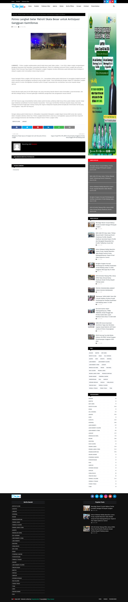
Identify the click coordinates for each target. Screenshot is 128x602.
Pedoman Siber (25, 1)
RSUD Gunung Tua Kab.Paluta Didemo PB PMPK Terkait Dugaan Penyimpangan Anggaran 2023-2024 (106, 338)
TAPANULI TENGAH (93, 388)
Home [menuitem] (30, 6)
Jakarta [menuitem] (55, 6)
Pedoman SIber (112, 599)
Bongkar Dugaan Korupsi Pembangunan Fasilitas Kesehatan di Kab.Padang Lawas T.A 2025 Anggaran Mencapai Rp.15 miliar (102, 198)
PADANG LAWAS (101, 370)
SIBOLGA (102, 382)
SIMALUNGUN (110, 382)
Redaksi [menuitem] (36, 6)
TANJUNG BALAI (92, 385)
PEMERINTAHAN (92, 379)
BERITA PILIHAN (21, 14)
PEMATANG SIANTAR (103, 376)
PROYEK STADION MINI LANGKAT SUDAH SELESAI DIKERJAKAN (105, 289)
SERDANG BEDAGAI (93, 382)
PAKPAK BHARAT (92, 376)
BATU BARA (104, 353)
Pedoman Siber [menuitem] (46, 6)
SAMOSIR (105, 379)
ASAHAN (91, 353)
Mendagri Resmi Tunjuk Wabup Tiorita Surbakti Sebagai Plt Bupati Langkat (101, 167)
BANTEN (97, 353)
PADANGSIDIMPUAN (107, 373)
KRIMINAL (109, 358)
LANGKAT (24, 121)
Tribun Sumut (50, 599)
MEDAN (102, 367)
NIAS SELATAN (92, 370)
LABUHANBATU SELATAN (104, 361)
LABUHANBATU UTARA (94, 364)
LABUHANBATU (92, 361)
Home (13, 1)
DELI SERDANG (107, 356)
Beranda (15, 14)
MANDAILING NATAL (93, 367)
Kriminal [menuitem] (86, 6)
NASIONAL (108, 367)
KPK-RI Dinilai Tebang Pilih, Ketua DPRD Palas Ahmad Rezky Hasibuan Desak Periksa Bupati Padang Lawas (102, 208)
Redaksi (18, 1)
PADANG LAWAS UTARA (94, 373)
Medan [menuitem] (61, 6)
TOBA (111, 388)
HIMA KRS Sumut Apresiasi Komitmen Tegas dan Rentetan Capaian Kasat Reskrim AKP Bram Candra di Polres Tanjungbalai (106, 326)
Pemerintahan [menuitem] (95, 6)
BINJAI (100, 356)
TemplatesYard (35, 599)
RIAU (100, 379)
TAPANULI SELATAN (103, 385)
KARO (96, 358)
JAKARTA (91, 358)
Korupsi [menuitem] (79, 6)
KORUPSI (102, 358)
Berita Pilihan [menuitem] (70, 6)
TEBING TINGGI (103, 388)
